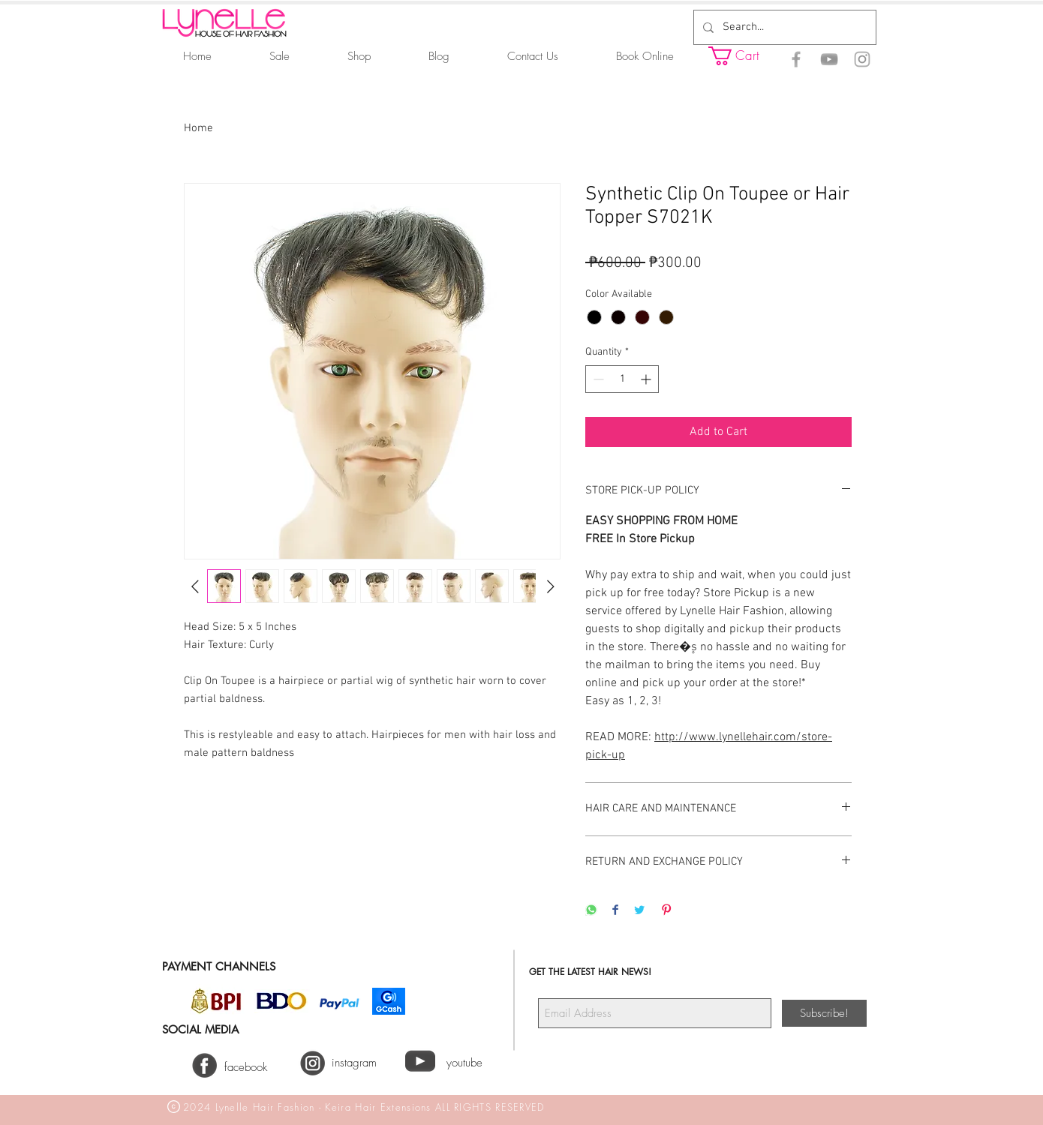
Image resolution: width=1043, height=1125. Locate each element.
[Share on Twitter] (639, 911)
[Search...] (783, 27)
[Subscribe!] (824, 1013)
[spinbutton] (622, 379)
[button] (747, 55)
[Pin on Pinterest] (666, 911)
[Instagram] (862, 59)
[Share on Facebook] (615, 911)
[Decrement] (597, 379)
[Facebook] (796, 59)
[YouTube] (829, 59)
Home (198, 128)
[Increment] (647, 379)
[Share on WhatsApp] (591, 911)
